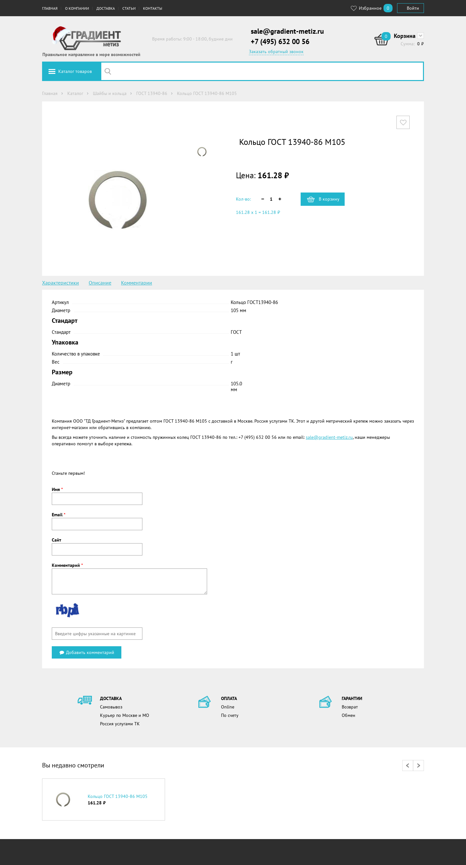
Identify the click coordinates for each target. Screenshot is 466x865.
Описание (100, 282)
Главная (50, 8)
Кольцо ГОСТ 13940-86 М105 (118, 796)
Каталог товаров (75, 71)
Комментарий (67, 565)
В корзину (329, 199)
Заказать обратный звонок (276, 51)
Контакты (152, 8)
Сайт (56, 540)
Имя (57, 489)
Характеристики (60, 282)
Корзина (405, 36)
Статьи (129, 8)
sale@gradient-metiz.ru (287, 31)
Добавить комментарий (86, 652)
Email (58, 515)
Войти (413, 8)
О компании (77, 8)
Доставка (105, 8)
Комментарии (136, 282)
